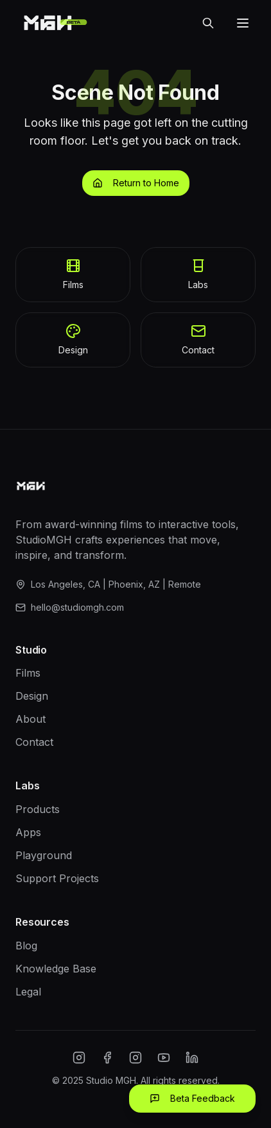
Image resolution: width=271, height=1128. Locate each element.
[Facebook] (107, 1057)
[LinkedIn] (192, 1057)
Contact (34, 742)
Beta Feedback (192, 1098)
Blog (26, 945)
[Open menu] (243, 23)
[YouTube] (163, 1057)
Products (37, 809)
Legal (28, 991)
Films (27, 672)
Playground (43, 855)
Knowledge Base (55, 968)
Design (31, 695)
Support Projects (57, 878)
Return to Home (135, 182)
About (30, 719)
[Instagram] (79, 1057)
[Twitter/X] (135, 1057)
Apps (28, 832)
